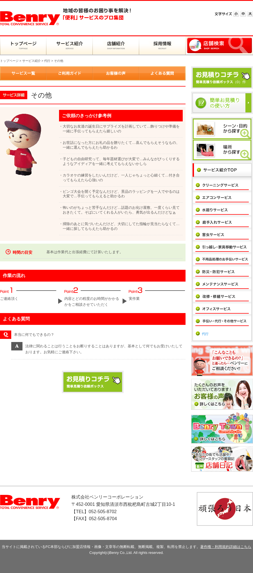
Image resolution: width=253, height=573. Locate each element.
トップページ (9, 60)
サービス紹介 (31, 60)
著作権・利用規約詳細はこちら (225, 547)
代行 (47, 60)
